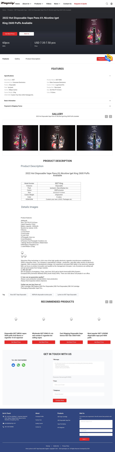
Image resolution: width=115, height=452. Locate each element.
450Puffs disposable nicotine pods (42, 294)
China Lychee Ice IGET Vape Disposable (35, 448)
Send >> (84, 439)
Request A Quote (104, 59)
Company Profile (39, 416)
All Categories (61, 427)
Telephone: (57, 390)
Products (10, 10)
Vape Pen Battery (62, 424)
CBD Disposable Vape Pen (64, 420)
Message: (56, 359)
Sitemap (48, 446)
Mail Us (26, 34)
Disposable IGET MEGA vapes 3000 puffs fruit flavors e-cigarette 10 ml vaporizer (15, 335)
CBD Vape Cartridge (62, 416)
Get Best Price (9, 34)
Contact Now (59, 400)
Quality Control (39, 423)
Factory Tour (38, 420)
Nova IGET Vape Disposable (18, 294)
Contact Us (38, 427)
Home (4, 10)
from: (55, 381)
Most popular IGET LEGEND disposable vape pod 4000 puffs (98, 335)
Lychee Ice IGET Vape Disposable (67, 294)
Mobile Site (56, 446)
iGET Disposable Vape (20, 10)
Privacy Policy (65, 446)
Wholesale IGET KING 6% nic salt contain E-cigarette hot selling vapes (42, 335)
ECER (88, 448)
